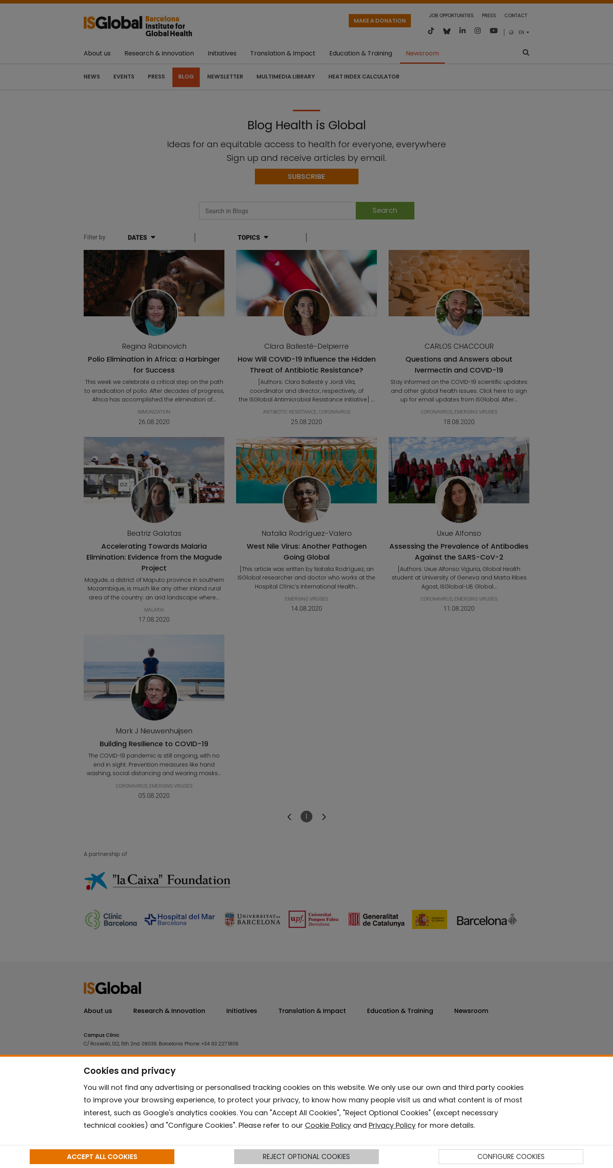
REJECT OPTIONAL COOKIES (306, 1156)
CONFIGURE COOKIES (511, 1156)
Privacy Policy (392, 1125)
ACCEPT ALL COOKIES (102, 1156)
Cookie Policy (328, 1125)
